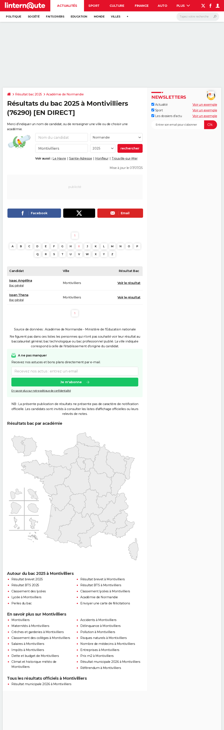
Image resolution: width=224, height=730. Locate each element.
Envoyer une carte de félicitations (105, 603)
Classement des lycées (28, 591)
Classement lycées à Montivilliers (105, 591)
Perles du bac (21, 603)
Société (34, 16)
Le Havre (59, 158)
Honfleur (101, 158)
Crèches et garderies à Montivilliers (37, 632)
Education (79, 16)
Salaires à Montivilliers (27, 644)
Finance (142, 6)
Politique (13, 16)
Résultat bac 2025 (28, 94)
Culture (117, 6)
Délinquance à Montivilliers (100, 626)
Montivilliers (20, 620)
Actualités (67, 6)
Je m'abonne (71, 382)
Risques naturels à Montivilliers (103, 638)
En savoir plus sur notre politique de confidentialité (41, 390)
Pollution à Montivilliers (97, 632)
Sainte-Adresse (80, 158)
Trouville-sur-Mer (125, 158)
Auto (162, 6)
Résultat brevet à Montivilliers (102, 579)
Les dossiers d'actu (166, 116)
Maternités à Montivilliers (30, 626)
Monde (99, 16)
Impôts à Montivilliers (27, 650)
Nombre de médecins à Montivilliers (107, 644)
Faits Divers (55, 16)
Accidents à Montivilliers (98, 620)
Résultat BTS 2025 (25, 585)
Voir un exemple (204, 105)
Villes (115, 16)
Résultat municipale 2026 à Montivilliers (110, 662)
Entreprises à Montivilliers (99, 650)
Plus (183, 6)
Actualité (159, 105)
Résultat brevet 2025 (27, 579)
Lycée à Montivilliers (26, 597)
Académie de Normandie (65, 94)
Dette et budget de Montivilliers (35, 656)
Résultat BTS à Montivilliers (100, 585)
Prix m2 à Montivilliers (97, 656)
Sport (94, 6)
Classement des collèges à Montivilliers (40, 638)
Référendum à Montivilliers (100, 668)
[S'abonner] (184, 124)
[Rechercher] (198, 16)
